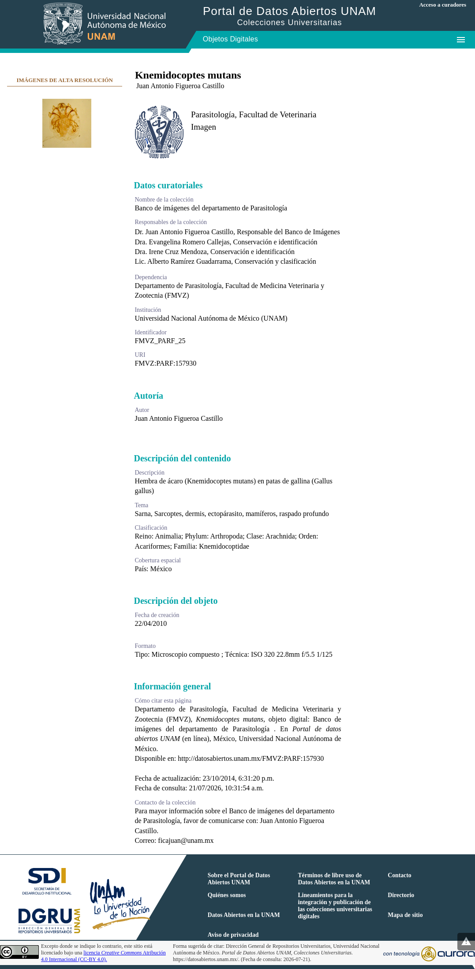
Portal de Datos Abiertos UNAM (289, 15)
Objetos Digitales (230, 39)
